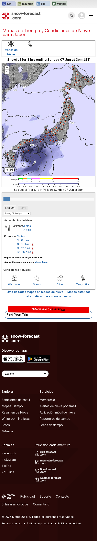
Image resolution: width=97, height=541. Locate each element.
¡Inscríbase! (41, 262)
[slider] (6, 199)
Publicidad (27, 496)
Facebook (9, 453)
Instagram (9, 459)
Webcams (14, 284)
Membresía (47, 400)
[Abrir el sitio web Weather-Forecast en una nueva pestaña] (59, 3)
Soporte (45, 496)
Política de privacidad (40, 523)
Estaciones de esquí (16, 400)
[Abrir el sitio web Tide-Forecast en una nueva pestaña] (43, 3)
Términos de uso (12, 523)
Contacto (62, 496)
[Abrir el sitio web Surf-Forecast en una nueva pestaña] (9, 3)
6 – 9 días (23, 244)
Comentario (41, 504)
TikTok (6, 466)
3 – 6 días (23, 240)
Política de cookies (69, 523)
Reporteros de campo (54, 419)
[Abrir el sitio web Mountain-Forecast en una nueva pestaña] (25, 3)
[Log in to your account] (81, 15)
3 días (27, 225)
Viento (37, 284)
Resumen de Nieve (15, 412)
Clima (60, 284)
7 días (27, 229)
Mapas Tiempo (12, 406)
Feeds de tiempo (51, 425)
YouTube (8, 472)
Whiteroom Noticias (16, 419)
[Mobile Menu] (91, 15)
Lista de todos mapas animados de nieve (34, 291)
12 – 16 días (24, 252)
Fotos (6, 425)
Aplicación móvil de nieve (57, 412)
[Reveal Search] (71, 15)
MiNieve (7, 431)
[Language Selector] (25, 373)
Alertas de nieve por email (57, 406)
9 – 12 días (23, 248)
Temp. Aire (82, 284)
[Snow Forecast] (21, 15)
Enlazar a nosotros (15, 504)
